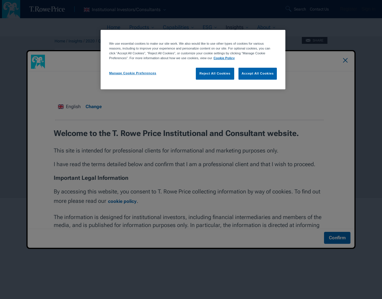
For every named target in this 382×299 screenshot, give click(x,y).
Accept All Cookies (258, 73)
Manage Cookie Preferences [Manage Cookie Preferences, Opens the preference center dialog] (132, 73)
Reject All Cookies (215, 73)
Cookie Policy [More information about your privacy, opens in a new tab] (224, 58)
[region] (193, 59)
